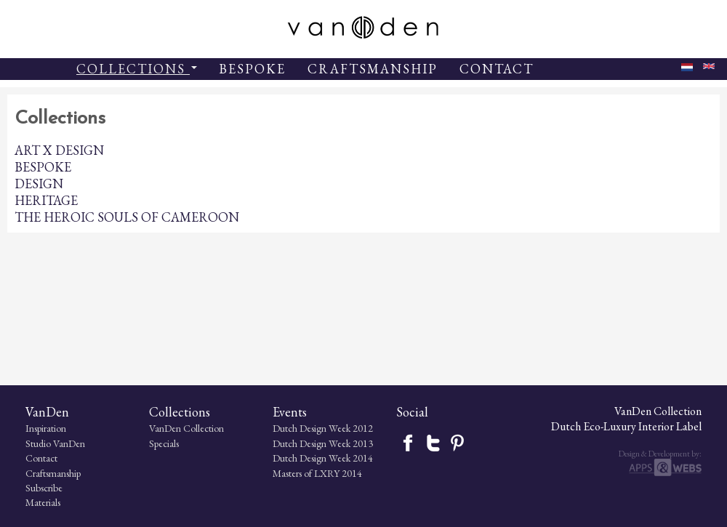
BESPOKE (252, 68)
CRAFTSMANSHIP (373, 68)
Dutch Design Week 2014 (323, 457)
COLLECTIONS (136, 68)
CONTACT (496, 68)
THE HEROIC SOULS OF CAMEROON (127, 217)
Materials (42, 502)
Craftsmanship (53, 473)
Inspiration (45, 428)
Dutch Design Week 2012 (323, 428)
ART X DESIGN (59, 150)
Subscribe (44, 487)
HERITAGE (46, 200)
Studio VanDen (55, 443)
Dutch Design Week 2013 (323, 443)
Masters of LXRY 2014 (317, 473)
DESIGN (39, 183)
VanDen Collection (186, 428)
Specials (164, 443)
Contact (41, 457)
